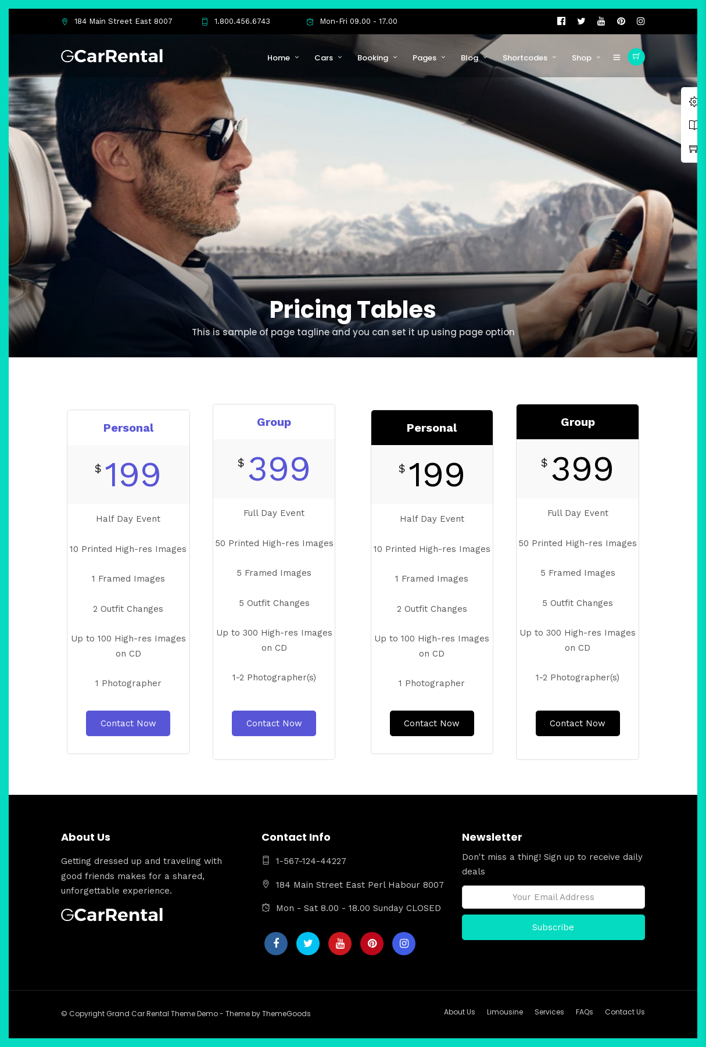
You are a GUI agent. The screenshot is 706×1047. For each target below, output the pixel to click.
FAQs (584, 1012)
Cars (323, 57)
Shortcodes (525, 57)
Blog (469, 57)
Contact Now (128, 723)
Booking (372, 57)
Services (549, 1012)
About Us (459, 1012)
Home (278, 57)
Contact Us (625, 1012)
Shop (582, 57)
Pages (424, 57)
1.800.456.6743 (235, 21)
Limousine (505, 1012)
